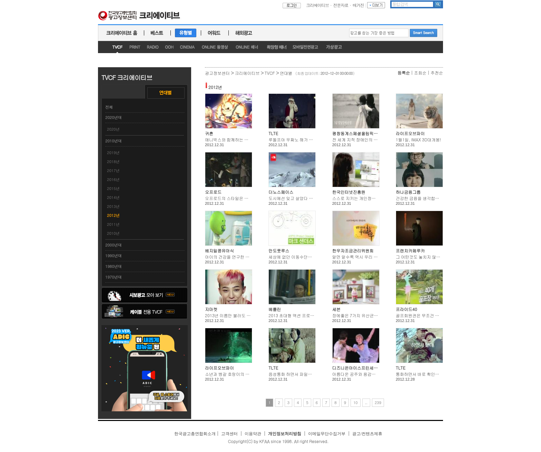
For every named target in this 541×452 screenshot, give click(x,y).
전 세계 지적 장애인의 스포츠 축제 (363, 139)
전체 (109, 107)
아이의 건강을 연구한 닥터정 (231, 257)
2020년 (113, 129)
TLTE (273, 133)
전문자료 (340, 5)
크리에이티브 (317, 5)
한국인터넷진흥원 (348, 192)
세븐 (336, 309)
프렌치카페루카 (410, 250)
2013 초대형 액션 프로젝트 (293, 315)
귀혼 (209, 133)
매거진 (358, 5)
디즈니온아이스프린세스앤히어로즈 (365, 368)
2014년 (113, 197)
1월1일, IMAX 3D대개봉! (418, 139)
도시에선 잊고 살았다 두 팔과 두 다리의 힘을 (309, 198)
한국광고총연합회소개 (195, 433)
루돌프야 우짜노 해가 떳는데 (294, 139)
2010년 (113, 233)
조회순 (420, 73)
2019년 (113, 152)
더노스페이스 (280, 192)
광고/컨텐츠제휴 (367, 433)
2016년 (113, 179)
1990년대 (113, 255)
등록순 (403, 73)
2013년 (113, 206)
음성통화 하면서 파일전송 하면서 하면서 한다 (310, 374)
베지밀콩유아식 (219, 250)
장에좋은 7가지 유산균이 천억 (359, 315)
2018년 (113, 161)
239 (378, 402)
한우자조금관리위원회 (353, 250)
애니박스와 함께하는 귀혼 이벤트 (235, 139)
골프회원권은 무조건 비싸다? (423, 315)
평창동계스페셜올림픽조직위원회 (363, 133)
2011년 (113, 224)
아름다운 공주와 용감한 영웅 (358, 374)
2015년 (113, 188)
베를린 (274, 309)
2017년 (113, 170)
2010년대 (113, 140)
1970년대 (113, 277)
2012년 (113, 215)
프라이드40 (406, 309)
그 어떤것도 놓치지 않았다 (420, 257)
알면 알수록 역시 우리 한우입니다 (363, 257)
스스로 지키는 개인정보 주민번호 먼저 (367, 198)
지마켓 (211, 309)
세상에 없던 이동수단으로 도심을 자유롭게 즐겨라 (314, 257)
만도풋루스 (278, 250)
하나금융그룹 (408, 192)
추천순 (437, 73)
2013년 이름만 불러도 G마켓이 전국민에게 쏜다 (249, 315)
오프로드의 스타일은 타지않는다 (235, 198)
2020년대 (113, 117)
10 (355, 402)
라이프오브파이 (410, 133)
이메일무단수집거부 (326, 433)
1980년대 (113, 266)
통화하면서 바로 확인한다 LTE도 (426, 374)
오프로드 (213, 192)
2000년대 (113, 245)
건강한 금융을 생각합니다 (419, 198)
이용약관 (253, 433)
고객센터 (229, 433)
